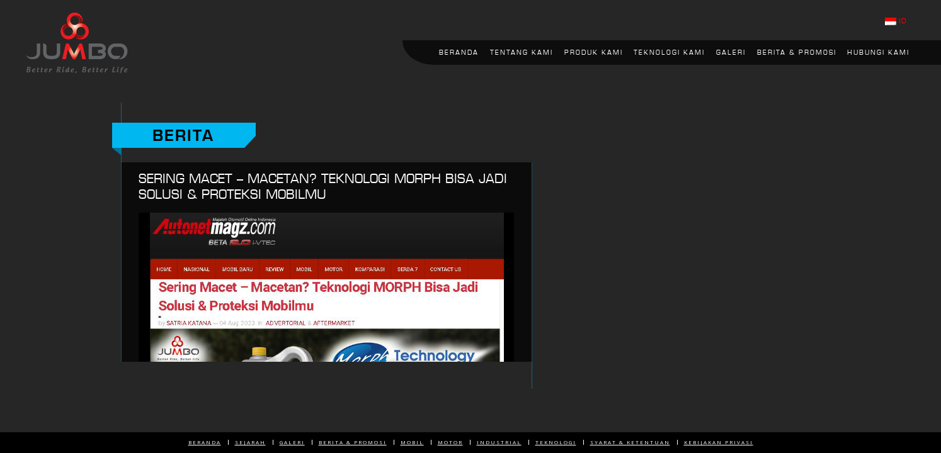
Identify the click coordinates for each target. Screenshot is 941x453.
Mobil (412, 442)
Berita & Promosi (353, 442)
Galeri (292, 442)
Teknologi (555, 442)
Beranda (204, 442)
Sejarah (250, 442)
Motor (450, 442)
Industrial (499, 442)
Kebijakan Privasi (718, 442)
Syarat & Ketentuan (630, 442)
